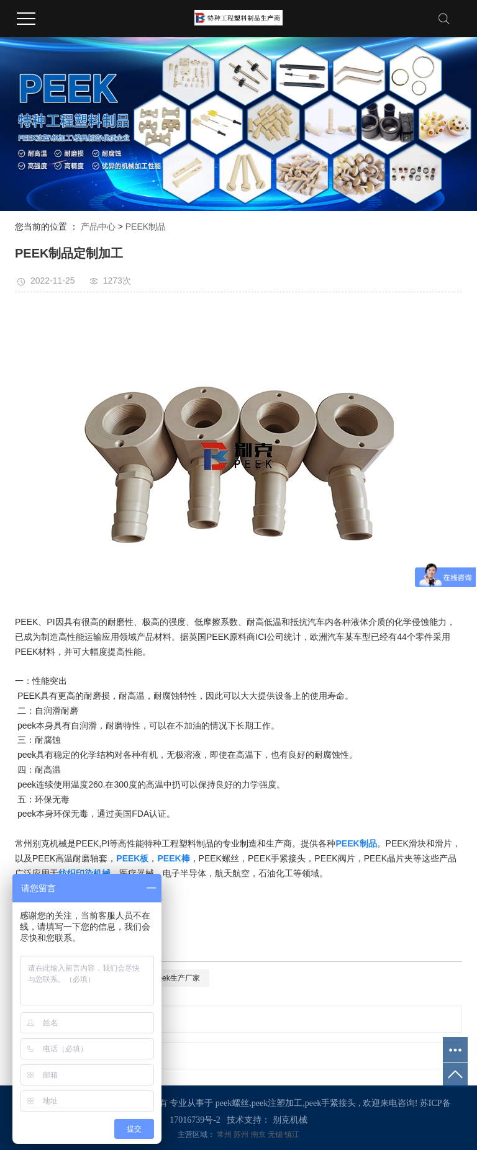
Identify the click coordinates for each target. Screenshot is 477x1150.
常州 (225, 1134)
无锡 (276, 1134)
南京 (259, 1134)
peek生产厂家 (177, 978)
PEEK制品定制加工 (94, 1019)
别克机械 (290, 1120)
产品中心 (98, 226)
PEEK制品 (145, 226)
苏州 (242, 1134)
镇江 (291, 1134)
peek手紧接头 (330, 1103)
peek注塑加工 (277, 1103)
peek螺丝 (232, 1103)
